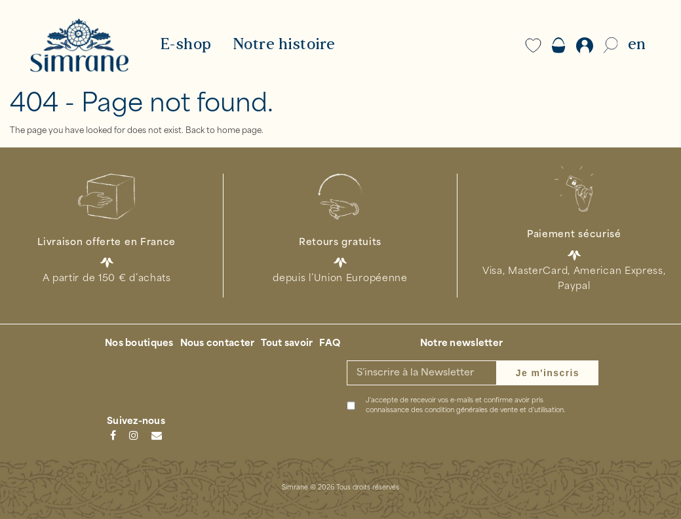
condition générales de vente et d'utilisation (494, 410)
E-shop (186, 45)
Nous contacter (217, 344)
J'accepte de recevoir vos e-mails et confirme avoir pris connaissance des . (465, 405)
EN (637, 45)
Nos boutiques (139, 344)
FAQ (329, 344)
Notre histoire (284, 45)
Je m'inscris (547, 373)
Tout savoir (287, 344)
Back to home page (223, 131)
